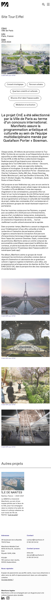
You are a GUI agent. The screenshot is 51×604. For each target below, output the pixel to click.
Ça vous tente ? (7, 580)
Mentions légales (8, 591)
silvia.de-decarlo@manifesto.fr (35, 554)
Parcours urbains (36, 84)
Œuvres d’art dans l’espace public (25, 98)
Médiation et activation (25, 105)
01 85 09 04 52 (32, 542)
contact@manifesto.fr (35, 540)
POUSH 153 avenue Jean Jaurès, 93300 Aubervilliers (10, 560)
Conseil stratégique (15, 84)
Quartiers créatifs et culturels (24, 91)
